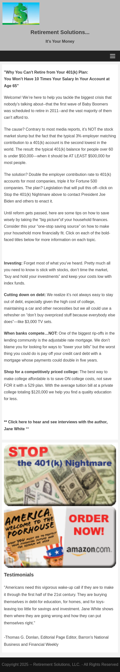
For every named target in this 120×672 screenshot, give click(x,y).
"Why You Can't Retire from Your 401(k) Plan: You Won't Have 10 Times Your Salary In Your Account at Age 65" (57, 79)
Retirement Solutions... (60, 32)
